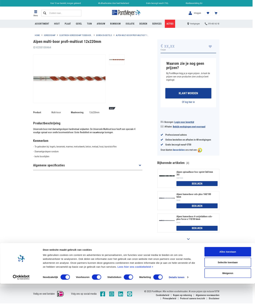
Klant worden (188, 93)
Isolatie (130, 23)
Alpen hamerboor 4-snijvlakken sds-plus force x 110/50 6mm (194, 218)
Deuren (143, 23)
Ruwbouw (115, 23)
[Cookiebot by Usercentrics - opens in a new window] (21, 297)
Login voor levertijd (184, 122)
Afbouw (101, 23)
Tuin (89, 23)
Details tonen (176, 297)
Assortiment (42, 23)
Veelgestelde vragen (90, 259)
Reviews (177, 259)
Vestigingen (132, 259)
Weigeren (227, 293)
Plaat (68, 23)
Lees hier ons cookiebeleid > (135, 287)
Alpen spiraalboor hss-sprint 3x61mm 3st (194, 173)
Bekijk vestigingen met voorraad (189, 127)
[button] (35, 13)
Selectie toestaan (228, 282)
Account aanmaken (42, 259)
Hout (57, 23)
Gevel (79, 23)
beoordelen (179, 150)
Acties (169, 23)
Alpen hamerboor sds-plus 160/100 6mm (193, 196)
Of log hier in (188, 102)
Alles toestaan (227, 271)
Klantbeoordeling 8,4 (194, 3)
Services (157, 23)
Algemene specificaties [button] (49, 165)
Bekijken (197, 184)
